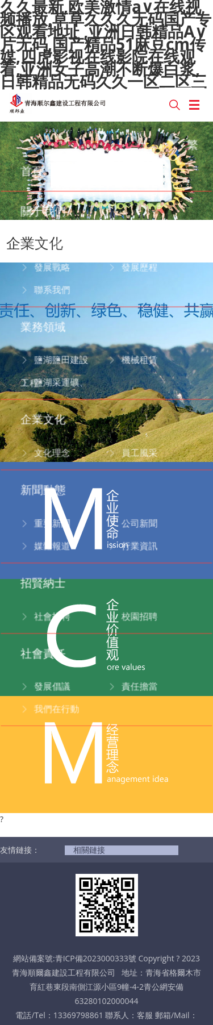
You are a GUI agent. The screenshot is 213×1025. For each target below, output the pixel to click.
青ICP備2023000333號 (95, 875)
